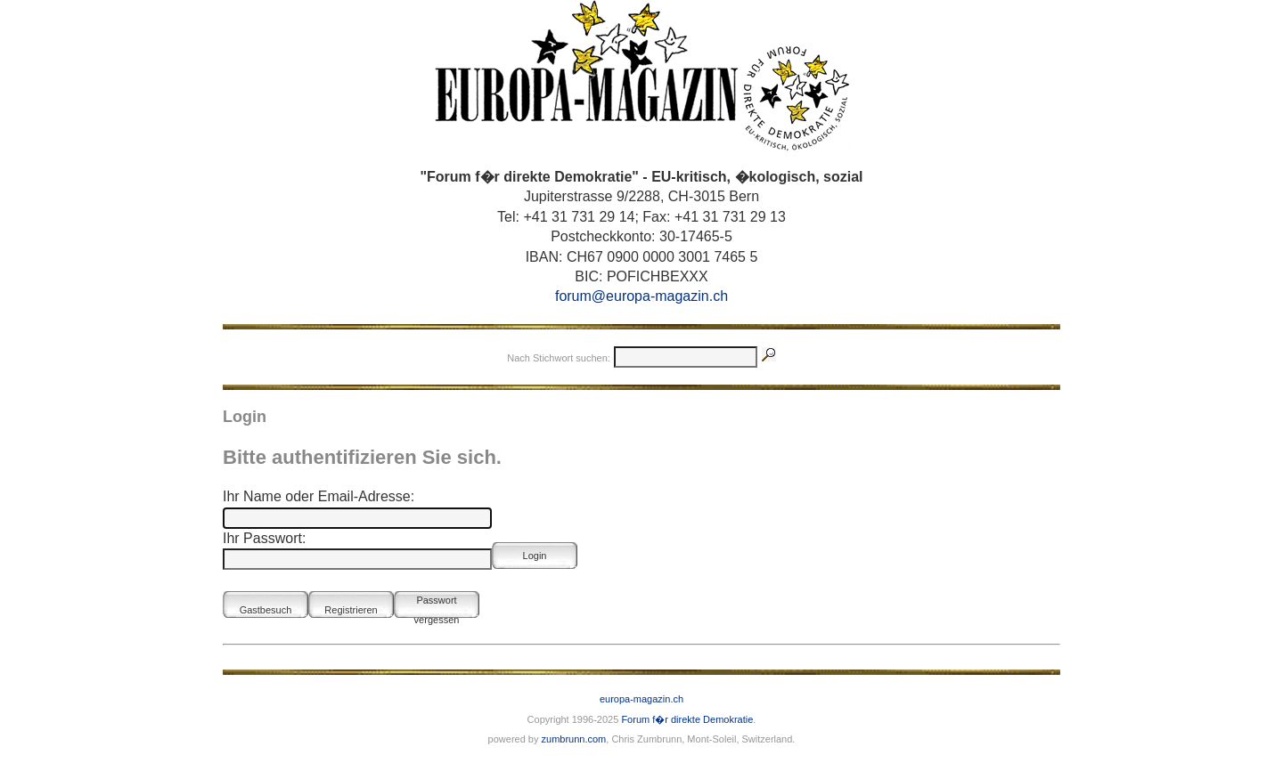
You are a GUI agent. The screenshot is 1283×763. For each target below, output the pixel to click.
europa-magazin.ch (641, 699)
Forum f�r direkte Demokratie (687, 719)
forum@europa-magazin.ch (641, 296)
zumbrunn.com (574, 739)
